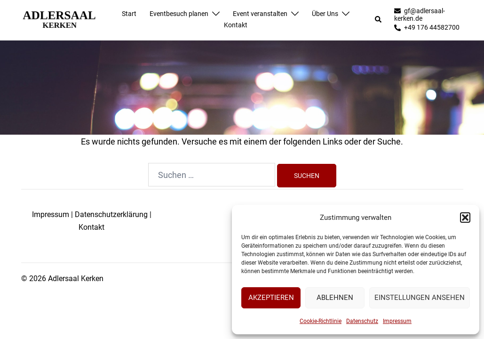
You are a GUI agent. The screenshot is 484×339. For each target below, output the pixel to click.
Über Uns (325, 13)
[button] (465, 217)
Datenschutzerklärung (111, 214)
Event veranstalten (260, 13)
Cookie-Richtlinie (320, 321)
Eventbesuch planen (179, 13)
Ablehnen (335, 297)
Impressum (397, 321)
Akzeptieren (271, 297)
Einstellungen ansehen (419, 297)
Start (129, 13)
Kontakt (235, 25)
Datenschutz (362, 321)
